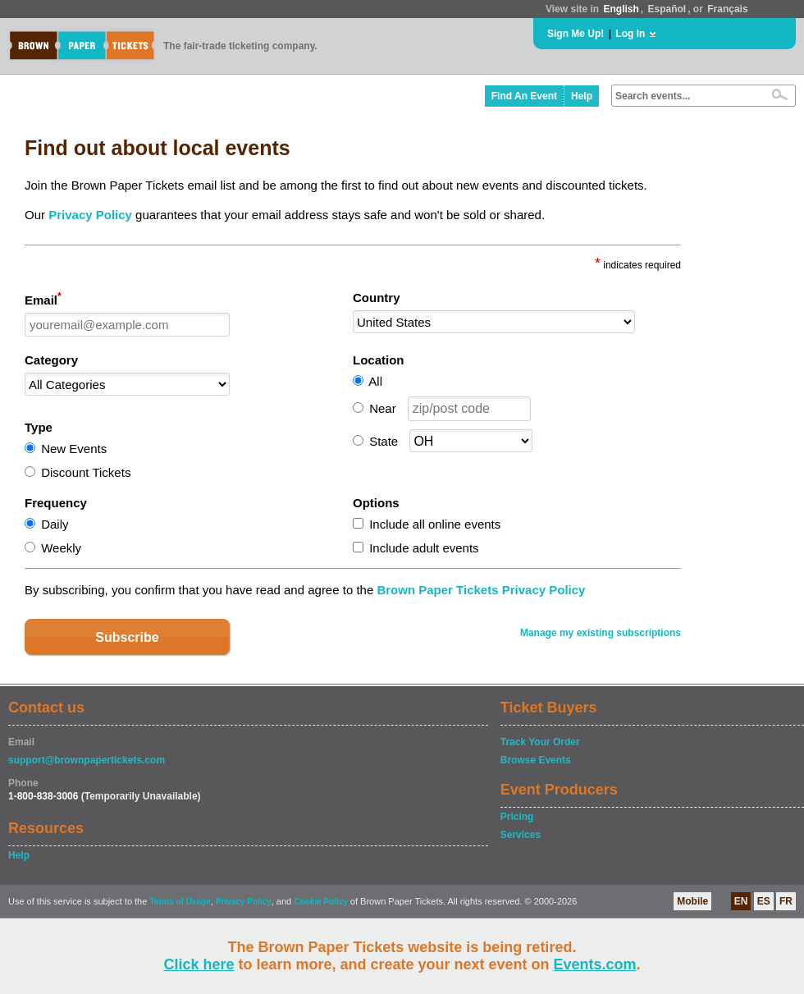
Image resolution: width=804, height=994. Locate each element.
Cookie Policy (321, 901)
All (375, 381)
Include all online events (434, 524)
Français (727, 9)
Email (43, 299)
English (620, 9)
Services (520, 835)
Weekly (61, 548)
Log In (630, 33)
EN (741, 901)
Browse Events (535, 760)
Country (376, 298)
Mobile (692, 901)
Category (51, 360)
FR (786, 901)
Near (382, 408)
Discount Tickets (85, 472)
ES (763, 901)
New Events (74, 449)
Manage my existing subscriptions (600, 633)
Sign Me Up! (575, 33)
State (383, 441)
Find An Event (524, 96)
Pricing (517, 816)
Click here (198, 964)
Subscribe (126, 637)
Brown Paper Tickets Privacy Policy (481, 590)
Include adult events (423, 548)
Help (581, 96)
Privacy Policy (90, 215)
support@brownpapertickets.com (86, 760)
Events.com (595, 964)
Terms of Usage (179, 901)
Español (667, 9)
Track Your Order (540, 742)
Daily (54, 524)
